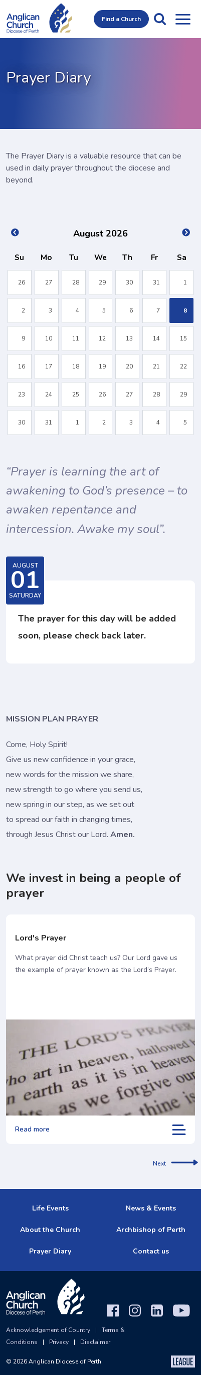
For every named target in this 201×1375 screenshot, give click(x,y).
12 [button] (102, 338)
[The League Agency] (183, 1362)
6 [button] (131, 310)
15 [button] (183, 338)
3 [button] (50, 310)
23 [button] (21, 394)
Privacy (59, 1342)
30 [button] (129, 282)
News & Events (151, 1208)
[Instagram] (135, 1310)
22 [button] (183, 366)
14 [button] (156, 338)
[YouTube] (181, 1310)
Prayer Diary (50, 1251)
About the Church (50, 1229)
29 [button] (102, 282)
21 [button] (156, 366)
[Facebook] (113, 1310)
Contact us (151, 1251)
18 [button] (75, 366)
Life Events (50, 1208)
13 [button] (129, 338)
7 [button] (158, 310)
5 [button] (104, 310)
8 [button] (185, 310)
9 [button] (23, 338)
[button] (160, 19)
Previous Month (15, 232)
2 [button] (23, 310)
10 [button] (48, 338)
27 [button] (48, 282)
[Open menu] (183, 19)
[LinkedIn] (157, 1310)
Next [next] (175, 1164)
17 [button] (48, 366)
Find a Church (121, 19)
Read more (100, 1129)
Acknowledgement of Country (48, 1330)
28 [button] (75, 282)
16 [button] (21, 366)
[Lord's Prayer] (100, 1068)
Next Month (186, 232)
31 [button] (156, 282)
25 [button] (75, 394)
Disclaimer (95, 1342)
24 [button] (48, 394)
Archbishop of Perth (150, 1229)
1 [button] (185, 282)
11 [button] (75, 338)
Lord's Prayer (40, 938)
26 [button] (21, 282)
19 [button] (102, 366)
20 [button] (129, 366)
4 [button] (77, 310)
